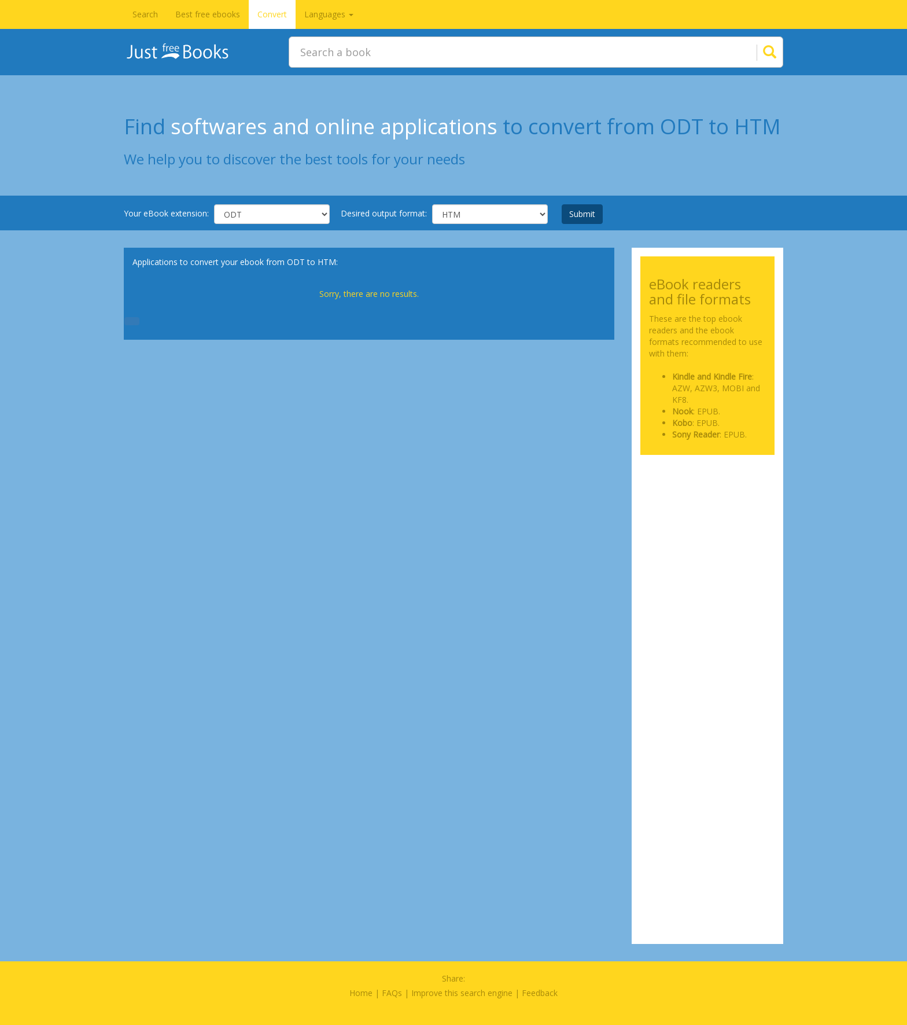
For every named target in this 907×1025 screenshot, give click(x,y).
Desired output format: (384, 213)
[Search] (755, 52)
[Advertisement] (707, 521)
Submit (582, 213)
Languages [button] (328, 14)
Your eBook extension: (166, 213)
